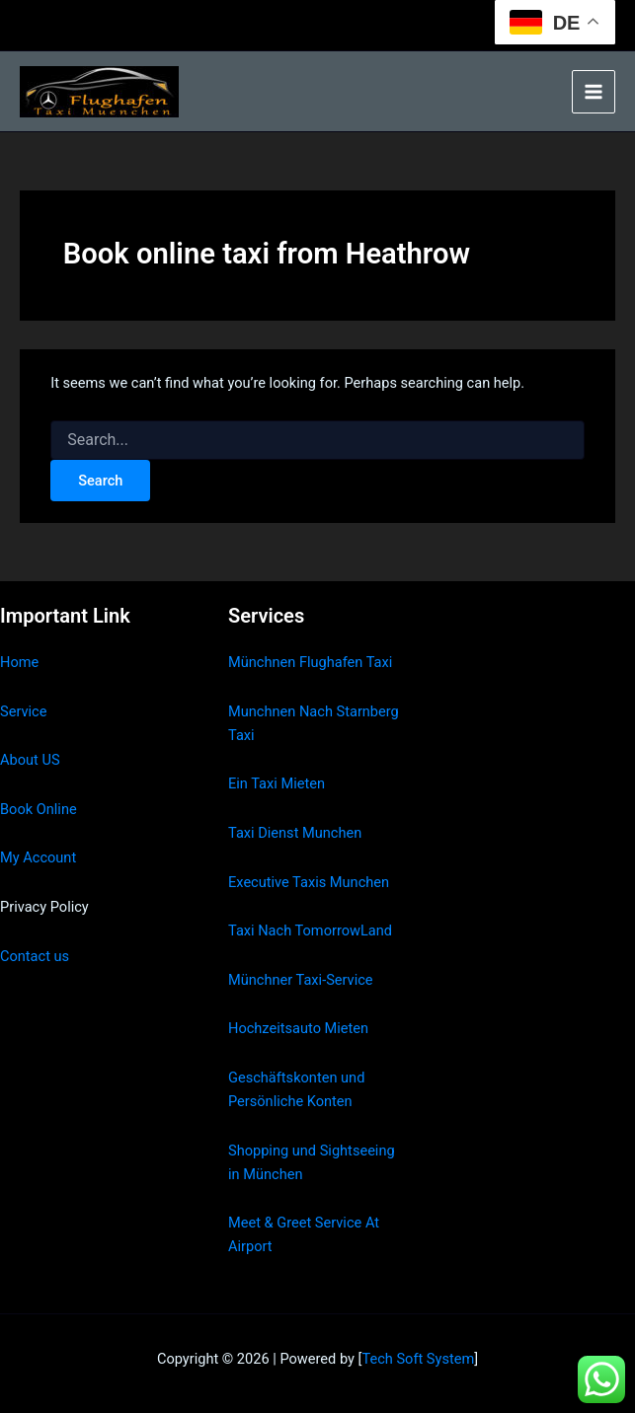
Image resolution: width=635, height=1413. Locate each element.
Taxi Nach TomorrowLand (310, 930)
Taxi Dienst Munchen (294, 833)
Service (23, 711)
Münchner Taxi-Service (300, 980)
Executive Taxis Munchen (308, 882)
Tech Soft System (417, 1359)
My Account (38, 857)
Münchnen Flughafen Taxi (310, 662)
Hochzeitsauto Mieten (298, 1028)
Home (19, 662)
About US (30, 760)
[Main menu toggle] (593, 91)
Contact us (34, 956)
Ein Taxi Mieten (276, 783)
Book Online (38, 809)
